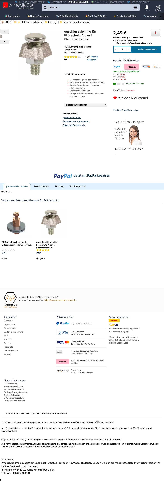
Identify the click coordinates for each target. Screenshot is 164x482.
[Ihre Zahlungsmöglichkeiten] (155, 33)
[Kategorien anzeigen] (135, 8)
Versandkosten (11, 350)
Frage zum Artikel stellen (74, 125)
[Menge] (122, 49)
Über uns (8, 320)
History (59, 186)
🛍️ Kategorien (12, 16)
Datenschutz (10, 328)
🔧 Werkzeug (150, 16)
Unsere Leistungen (15, 380)
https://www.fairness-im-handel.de (60, 300)
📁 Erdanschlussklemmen (74, 22)
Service (7, 343)
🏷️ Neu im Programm (38, 16)
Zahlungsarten (78, 186)
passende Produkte (72, 117)
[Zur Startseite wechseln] (18, 9)
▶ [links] (161, 16)
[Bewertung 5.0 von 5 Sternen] (74, 58)
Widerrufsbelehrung (13, 332)
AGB (6, 335)
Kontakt (8, 339)
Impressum (9, 324)
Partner (7, 354)
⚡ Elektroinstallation (124, 16)
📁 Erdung (50, 22)
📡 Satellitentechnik (67, 16)
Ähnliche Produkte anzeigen (76, 121)
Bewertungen (41, 186)
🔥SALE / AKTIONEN (95, 16)
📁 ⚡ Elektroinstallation (28, 22)
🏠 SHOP (6, 22)
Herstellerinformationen (76, 104)
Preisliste (8, 346)
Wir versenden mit (119, 317)
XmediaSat (10, 317)
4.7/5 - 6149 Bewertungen (107, 2)
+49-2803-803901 (78, 2)
